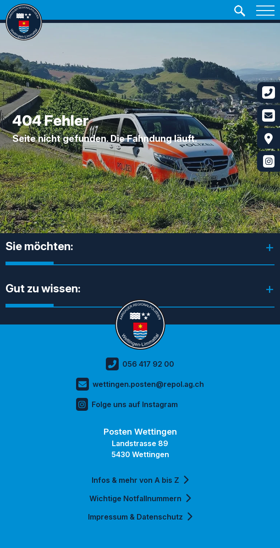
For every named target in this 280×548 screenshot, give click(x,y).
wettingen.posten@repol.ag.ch (140, 384)
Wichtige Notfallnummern (140, 498)
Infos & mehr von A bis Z (140, 480)
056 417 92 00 (140, 364)
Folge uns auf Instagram (127, 404)
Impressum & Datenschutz (140, 516)
